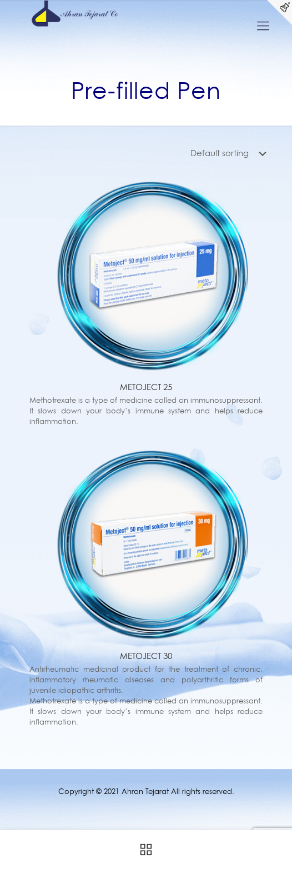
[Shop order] (230, 153)
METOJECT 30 (146, 656)
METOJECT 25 (146, 387)
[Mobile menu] (263, 25)
